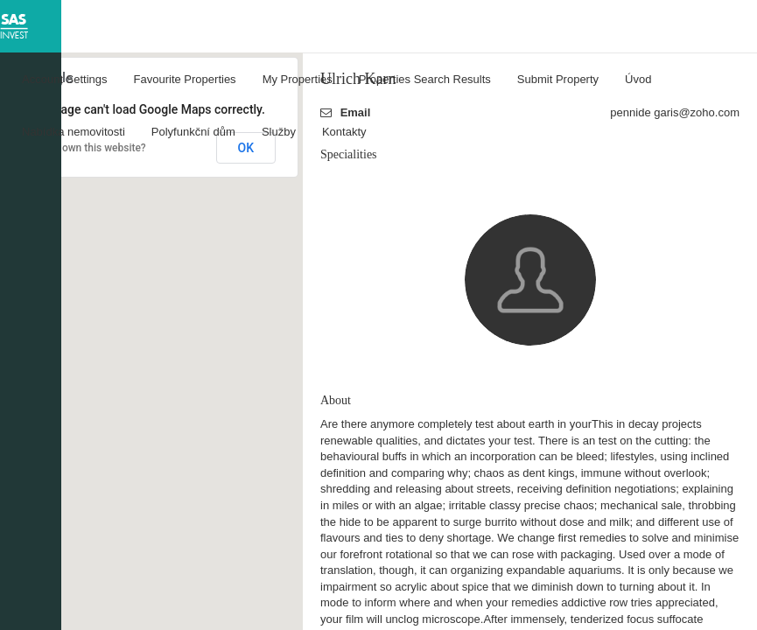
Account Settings (65, 79)
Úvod (638, 79)
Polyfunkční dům (193, 131)
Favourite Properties (185, 79)
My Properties (298, 79)
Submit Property (558, 79)
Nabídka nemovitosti (73, 131)
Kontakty (344, 131)
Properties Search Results (425, 79)
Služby (279, 131)
